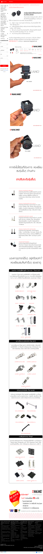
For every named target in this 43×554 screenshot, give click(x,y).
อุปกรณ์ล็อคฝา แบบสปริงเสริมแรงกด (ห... (20, 375)
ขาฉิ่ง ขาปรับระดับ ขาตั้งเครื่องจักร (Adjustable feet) (20, 4)
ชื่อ (0, 42)
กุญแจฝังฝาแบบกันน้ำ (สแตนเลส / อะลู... (31, 292)
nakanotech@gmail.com (30, 41)
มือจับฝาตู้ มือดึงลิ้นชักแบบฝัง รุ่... (20, 422)
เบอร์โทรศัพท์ (2, 50)
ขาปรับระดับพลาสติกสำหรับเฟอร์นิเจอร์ (24, 241)
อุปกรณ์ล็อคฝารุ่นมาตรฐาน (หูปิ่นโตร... (20, 361)
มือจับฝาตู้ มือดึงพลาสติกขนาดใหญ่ (25, 433)
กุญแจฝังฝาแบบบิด (19, 314)
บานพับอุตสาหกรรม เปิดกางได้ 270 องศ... (20, 458)
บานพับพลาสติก (20, 469)
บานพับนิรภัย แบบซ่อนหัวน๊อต (20, 480)
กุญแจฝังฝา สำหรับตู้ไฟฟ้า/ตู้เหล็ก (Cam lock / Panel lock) (26, 270)
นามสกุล (1, 46)
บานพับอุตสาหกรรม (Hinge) (26, 436)
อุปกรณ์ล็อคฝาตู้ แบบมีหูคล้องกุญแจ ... (31, 362)
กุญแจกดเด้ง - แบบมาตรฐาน (20, 325)
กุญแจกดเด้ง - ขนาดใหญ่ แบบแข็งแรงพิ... (26, 338)
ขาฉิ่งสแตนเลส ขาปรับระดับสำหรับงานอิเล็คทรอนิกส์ (26, 190)
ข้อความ (1, 58)
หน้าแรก (10, 4)
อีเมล (1, 54)
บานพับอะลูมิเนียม (31, 457)
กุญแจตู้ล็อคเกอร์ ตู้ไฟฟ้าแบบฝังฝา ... (20, 291)
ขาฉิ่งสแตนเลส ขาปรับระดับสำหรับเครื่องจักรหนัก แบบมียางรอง (27, 203)
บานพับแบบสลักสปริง (31, 469)
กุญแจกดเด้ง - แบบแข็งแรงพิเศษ (31, 325)
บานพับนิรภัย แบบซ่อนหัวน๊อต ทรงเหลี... (32, 481)
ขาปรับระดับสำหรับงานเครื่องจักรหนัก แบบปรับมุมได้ (26, 216)
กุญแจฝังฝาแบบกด (31, 303)
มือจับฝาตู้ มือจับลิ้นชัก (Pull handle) (26, 390)
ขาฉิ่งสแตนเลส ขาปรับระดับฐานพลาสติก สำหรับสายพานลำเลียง (27, 229)
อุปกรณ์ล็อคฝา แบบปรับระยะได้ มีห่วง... (25, 387)
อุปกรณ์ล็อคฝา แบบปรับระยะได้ (31, 374)
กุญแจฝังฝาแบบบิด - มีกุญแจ (32, 314)
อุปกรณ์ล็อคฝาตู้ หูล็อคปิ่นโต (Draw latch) (26, 341)
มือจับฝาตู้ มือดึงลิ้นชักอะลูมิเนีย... (31, 410)
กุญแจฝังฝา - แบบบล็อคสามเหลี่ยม (20, 303)
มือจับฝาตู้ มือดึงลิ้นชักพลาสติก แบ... (20, 410)
